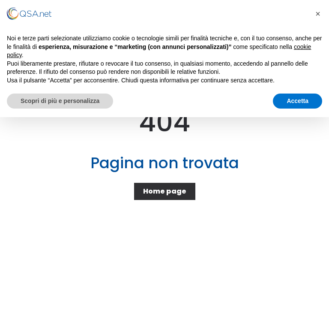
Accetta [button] (297, 100)
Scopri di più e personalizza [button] (60, 100)
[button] (318, 14)
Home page (164, 191)
